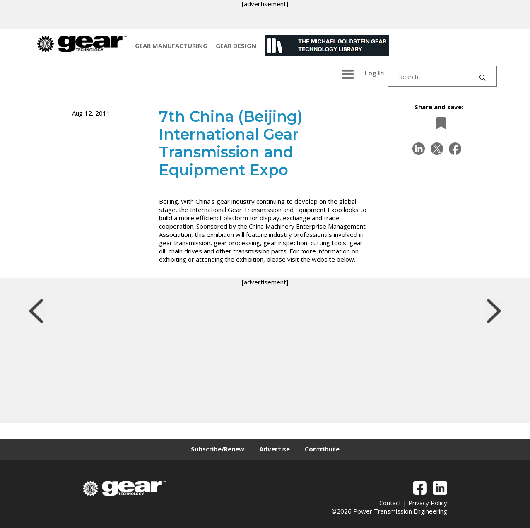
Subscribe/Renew (217, 449)
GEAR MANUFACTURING (171, 45)
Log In (374, 73)
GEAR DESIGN (236, 45)
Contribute (322, 449)
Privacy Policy (427, 503)
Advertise (274, 449)
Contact (390, 503)
